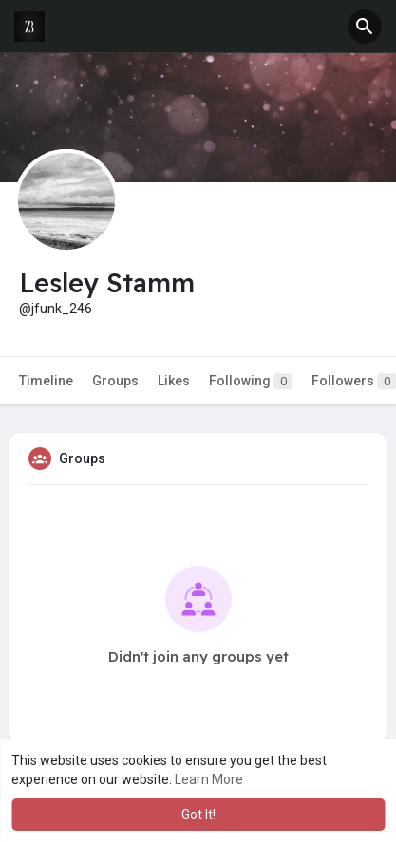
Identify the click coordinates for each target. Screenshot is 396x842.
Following (250, 381)
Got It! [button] (198, 814)
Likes (174, 380)
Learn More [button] (209, 779)
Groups (115, 380)
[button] (365, 26)
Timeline (46, 380)
